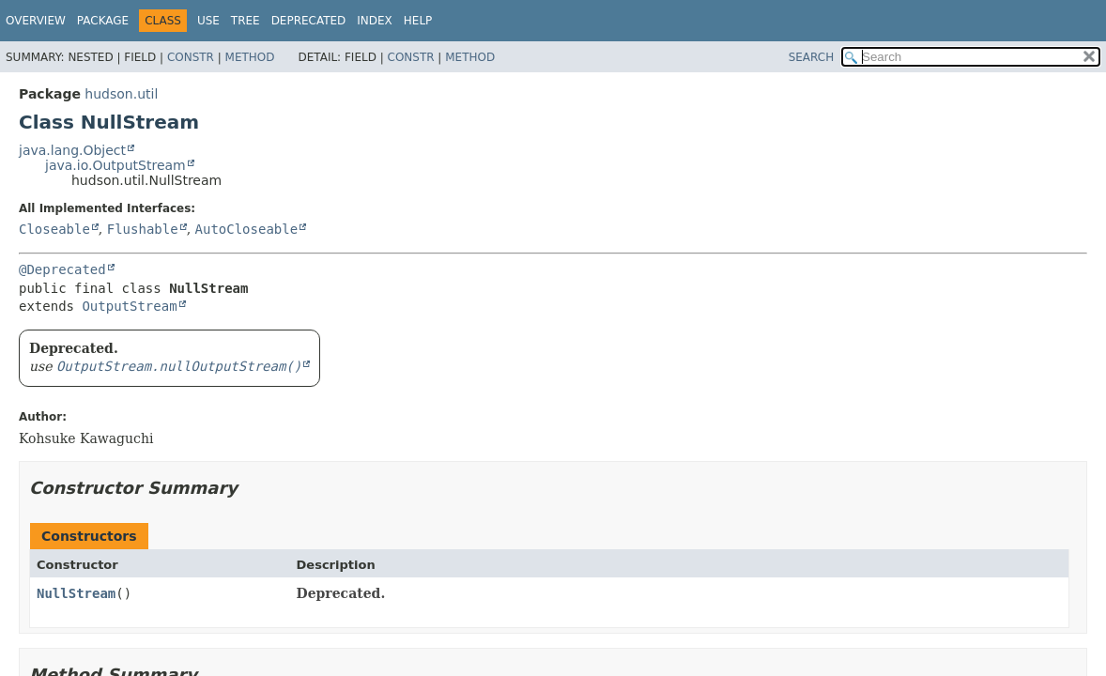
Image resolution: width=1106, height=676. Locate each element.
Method (250, 57)
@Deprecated (62, 269)
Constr (190, 57)
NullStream (76, 593)
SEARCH (812, 57)
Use (208, 20)
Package (103, 20)
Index (374, 20)
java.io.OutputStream (115, 165)
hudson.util (121, 93)
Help (418, 20)
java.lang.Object (72, 150)
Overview (36, 20)
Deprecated (308, 20)
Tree (245, 20)
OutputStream (129, 306)
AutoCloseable (247, 229)
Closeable (54, 229)
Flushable (142, 229)
